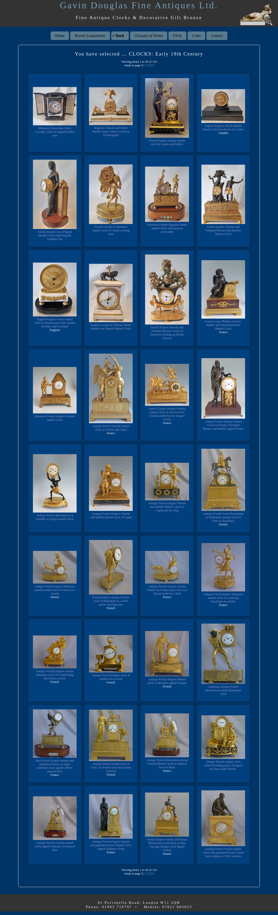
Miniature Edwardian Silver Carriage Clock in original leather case (54, 132)
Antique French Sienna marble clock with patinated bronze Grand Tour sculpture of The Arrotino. (223, 854)
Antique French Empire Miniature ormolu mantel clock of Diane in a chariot (55, 590)
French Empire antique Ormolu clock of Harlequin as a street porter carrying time (111, 601)
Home (59, 36)
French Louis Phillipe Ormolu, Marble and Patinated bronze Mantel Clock (223, 325)
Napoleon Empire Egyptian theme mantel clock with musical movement (167, 228)
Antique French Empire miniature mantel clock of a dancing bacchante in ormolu (223, 598)
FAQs (177, 36)
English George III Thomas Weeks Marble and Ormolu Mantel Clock (111, 326)
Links (196, 36)
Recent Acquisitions (90, 36)
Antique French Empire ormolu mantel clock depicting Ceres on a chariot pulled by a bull (167, 590)
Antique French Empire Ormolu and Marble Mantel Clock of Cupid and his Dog (167, 507)
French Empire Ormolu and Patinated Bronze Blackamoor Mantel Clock (223, 230)
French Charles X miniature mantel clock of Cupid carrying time (111, 230)
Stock (120, 36)
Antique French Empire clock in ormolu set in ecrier (111, 677)
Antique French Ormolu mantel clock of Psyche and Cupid (111, 427)
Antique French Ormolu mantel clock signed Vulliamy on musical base (55, 848)
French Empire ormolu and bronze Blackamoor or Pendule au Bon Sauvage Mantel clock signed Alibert (167, 847)
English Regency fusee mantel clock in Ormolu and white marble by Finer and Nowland (54, 323)
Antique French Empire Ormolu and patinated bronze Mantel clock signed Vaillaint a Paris (111, 847)
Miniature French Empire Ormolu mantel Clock (54, 418)
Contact (217, 36)
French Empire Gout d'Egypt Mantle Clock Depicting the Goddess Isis (55, 235)
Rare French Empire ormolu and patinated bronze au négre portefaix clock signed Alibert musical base (55, 766)
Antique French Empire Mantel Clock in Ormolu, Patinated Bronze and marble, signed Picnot (223, 425)
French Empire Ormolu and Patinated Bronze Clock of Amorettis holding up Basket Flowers (167, 333)
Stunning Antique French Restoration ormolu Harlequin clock (223, 690)
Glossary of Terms (149, 36)
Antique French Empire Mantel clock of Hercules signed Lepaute (167, 681)
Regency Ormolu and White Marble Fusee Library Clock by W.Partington (111, 131)
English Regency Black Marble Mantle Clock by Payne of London (223, 127)
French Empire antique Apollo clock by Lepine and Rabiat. (166, 142)
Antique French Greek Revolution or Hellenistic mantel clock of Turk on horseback (223, 517)
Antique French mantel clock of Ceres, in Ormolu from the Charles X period (110, 767)
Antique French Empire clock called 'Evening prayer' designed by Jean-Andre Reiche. (223, 765)
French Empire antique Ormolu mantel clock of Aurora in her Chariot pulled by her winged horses (167, 414)
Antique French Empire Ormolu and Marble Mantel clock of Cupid (111, 515)
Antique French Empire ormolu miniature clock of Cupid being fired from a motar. (55, 675)
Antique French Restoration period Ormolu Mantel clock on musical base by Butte (167, 763)
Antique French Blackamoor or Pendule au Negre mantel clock (55, 517)
